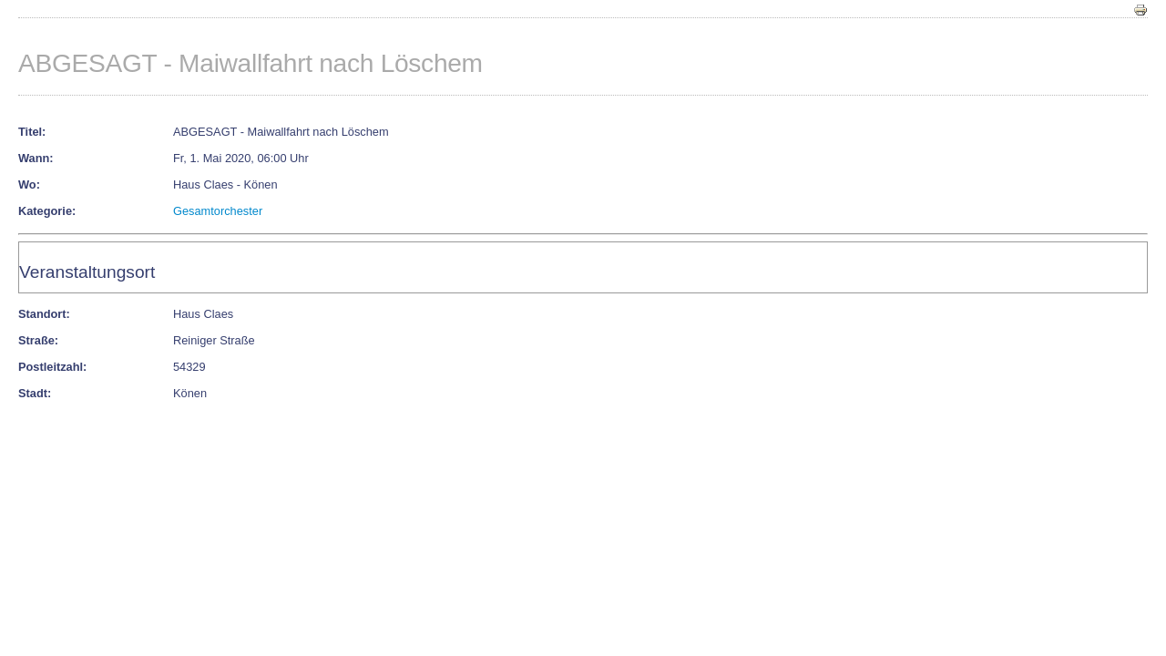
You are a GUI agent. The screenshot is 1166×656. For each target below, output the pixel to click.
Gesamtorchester (217, 211)
